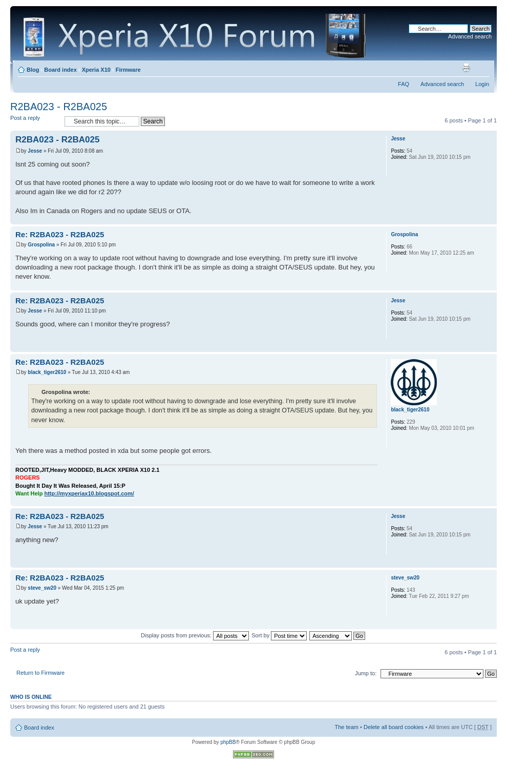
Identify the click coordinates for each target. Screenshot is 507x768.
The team (346, 727)
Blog (33, 70)
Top (489, 219)
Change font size (481, 67)
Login (482, 84)
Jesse (35, 151)
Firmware (128, 70)
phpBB (228, 742)
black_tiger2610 (47, 372)
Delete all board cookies (394, 727)
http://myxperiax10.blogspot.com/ (89, 493)
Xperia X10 (96, 70)
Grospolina (41, 244)
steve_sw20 (42, 588)
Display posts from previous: (195, 635)
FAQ (403, 84)
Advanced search (470, 36)
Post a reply (34, 121)
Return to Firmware (40, 673)
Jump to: (365, 673)
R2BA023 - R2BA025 (58, 106)
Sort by (279, 635)
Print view (466, 67)
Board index (60, 70)
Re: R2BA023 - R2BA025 (59, 234)
